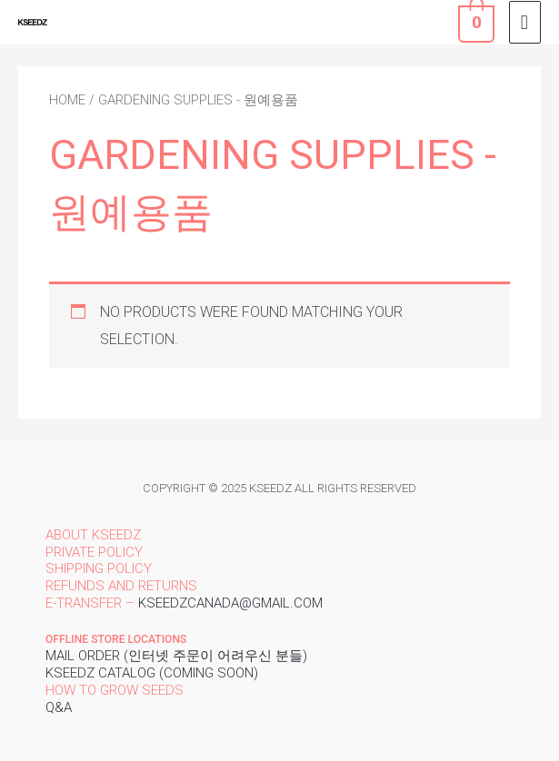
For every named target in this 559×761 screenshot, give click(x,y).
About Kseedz (93, 535)
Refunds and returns (121, 586)
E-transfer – (90, 603)
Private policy (94, 552)
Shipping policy (98, 568)
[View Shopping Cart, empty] (474, 22)
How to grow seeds (114, 690)
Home (67, 100)
